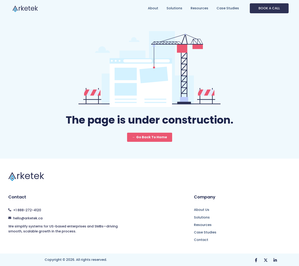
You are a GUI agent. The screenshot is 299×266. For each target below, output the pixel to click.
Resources (199, 8)
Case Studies (228, 8)
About (153, 8)
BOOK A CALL (269, 8)
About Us (201, 210)
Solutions (174, 8)
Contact (201, 240)
